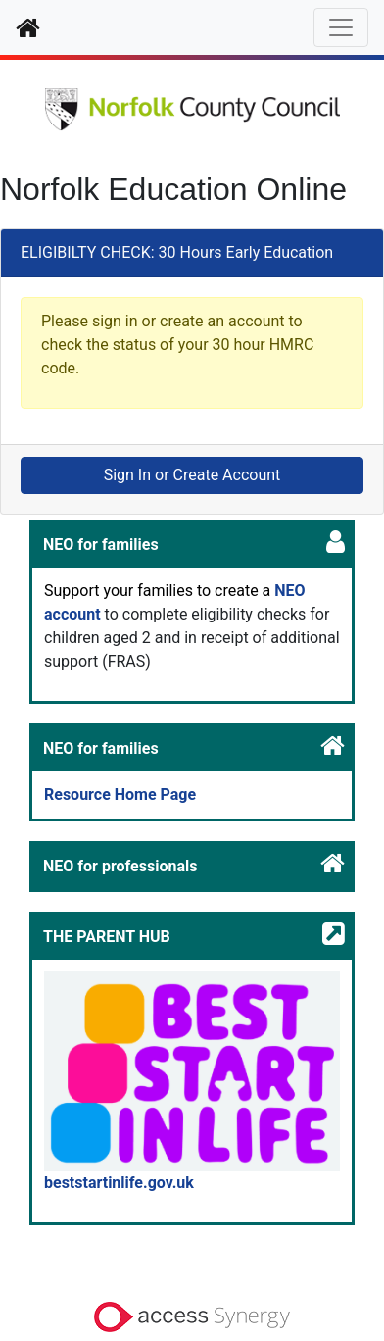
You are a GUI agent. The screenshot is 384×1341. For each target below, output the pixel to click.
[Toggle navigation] (340, 27)
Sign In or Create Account (192, 475)
